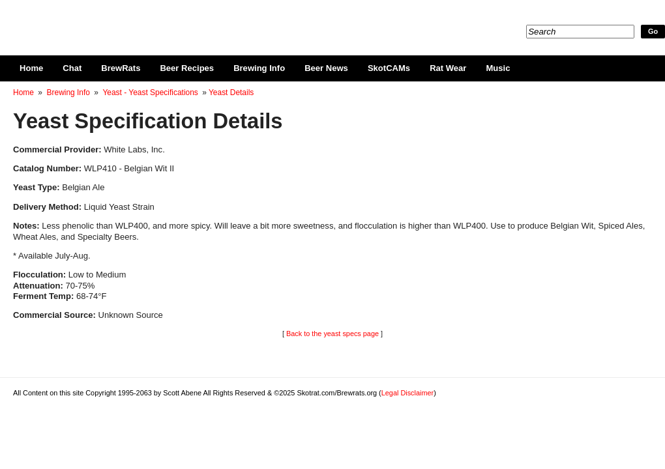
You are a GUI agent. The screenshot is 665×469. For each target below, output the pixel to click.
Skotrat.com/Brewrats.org (163, 19)
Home (31, 68)
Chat (72, 68)
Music (498, 68)
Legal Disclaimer (407, 393)
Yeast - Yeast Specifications (150, 92)
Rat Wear (448, 68)
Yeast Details (231, 92)
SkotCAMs (389, 68)
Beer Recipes (187, 68)
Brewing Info (259, 68)
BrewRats (120, 68)
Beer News (326, 68)
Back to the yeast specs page (332, 333)
